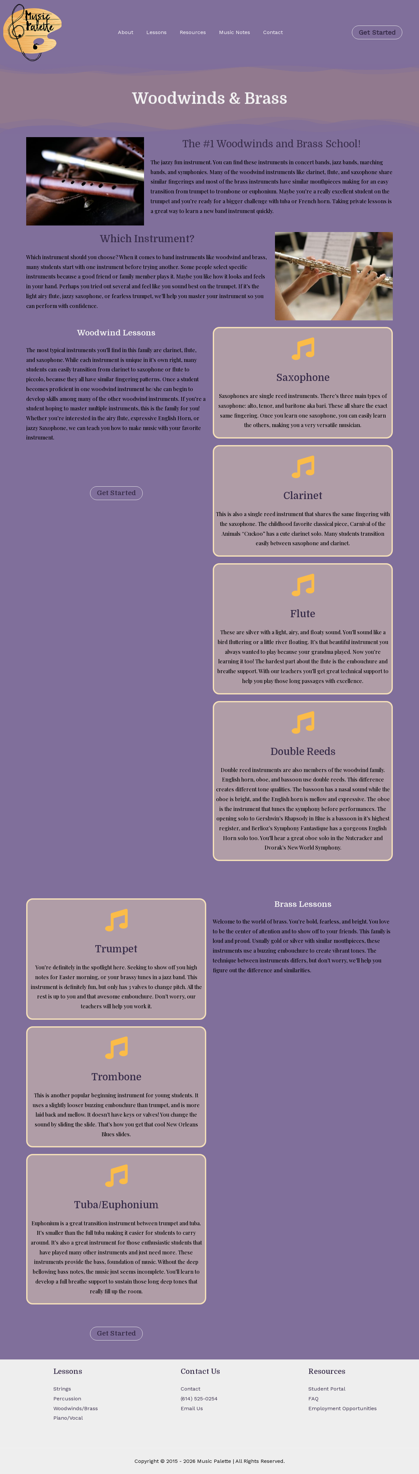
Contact (273, 32)
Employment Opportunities (342, 1408)
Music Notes (234, 32)
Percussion (67, 1398)
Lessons (156, 32)
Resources (193, 32)
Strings (62, 1389)
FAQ (313, 1398)
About (125, 32)
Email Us (192, 1408)
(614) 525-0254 (199, 1398)
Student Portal (326, 1389)
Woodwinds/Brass (75, 1408)
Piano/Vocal (68, 1418)
